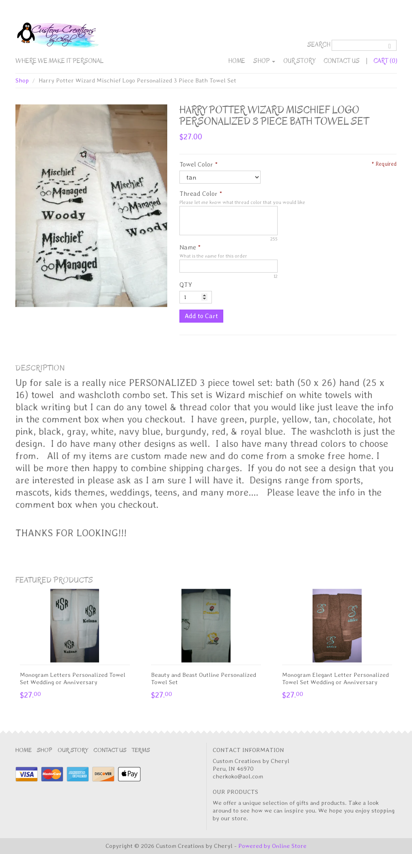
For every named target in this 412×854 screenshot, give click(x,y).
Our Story (299, 61)
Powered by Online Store (272, 846)
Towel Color (196, 164)
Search (318, 45)
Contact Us (342, 61)
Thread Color (198, 193)
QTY (185, 284)
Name (187, 247)
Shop (264, 61)
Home (236, 61)
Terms (141, 750)
